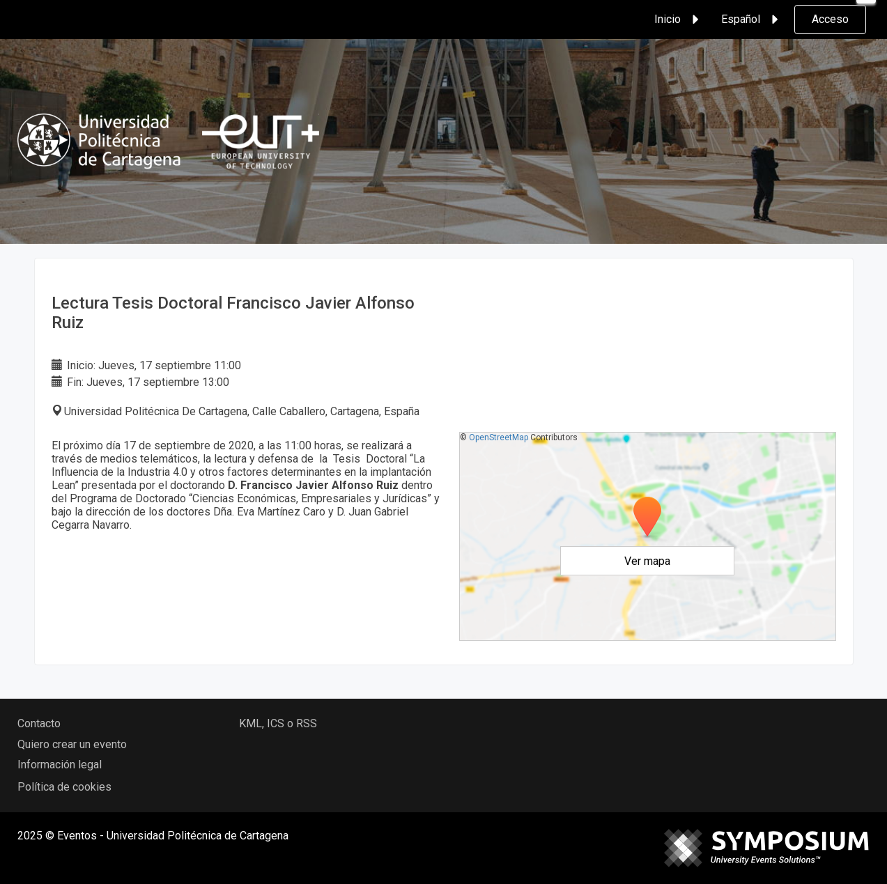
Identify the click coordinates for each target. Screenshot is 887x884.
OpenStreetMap (498, 437)
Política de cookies (64, 786)
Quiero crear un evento (72, 744)
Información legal (59, 764)
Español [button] (751, 19)
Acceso (830, 19)
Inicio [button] (678, 19)
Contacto (39, 723)
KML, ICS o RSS (278, 723)
